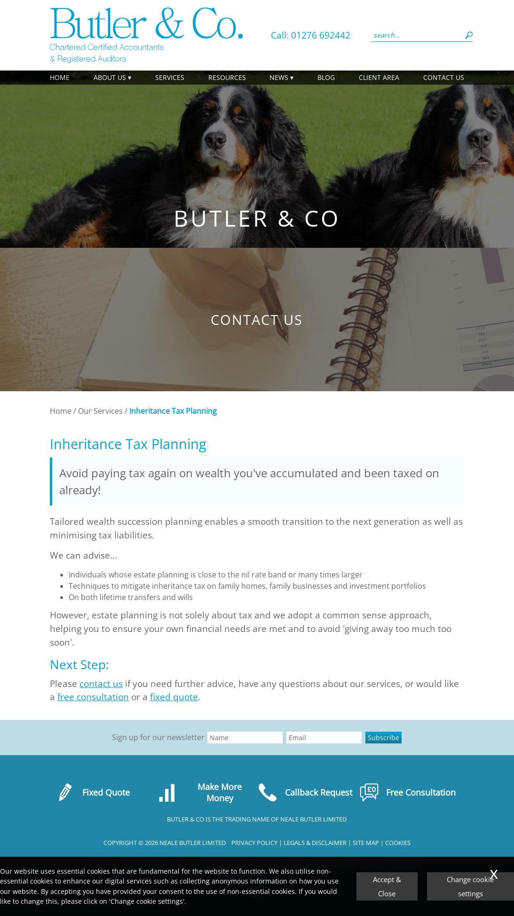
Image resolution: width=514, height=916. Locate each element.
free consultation (93, 696)
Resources (227, 77)
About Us (110, 77)
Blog (326, 77)
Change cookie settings (470, 886)
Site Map (366, 842)
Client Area (379, 77)
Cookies (398, 842)
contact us (101, 683)
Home (60, 77)
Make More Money (199, 792)
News (278, 77)
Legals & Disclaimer (315, 842)
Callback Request (305, 792)
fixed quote (174, 696)
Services (169, 77)
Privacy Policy (254, 842)
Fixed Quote (92, 792)
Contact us (443, 77)
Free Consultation (407, 792)
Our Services (100, 411)
